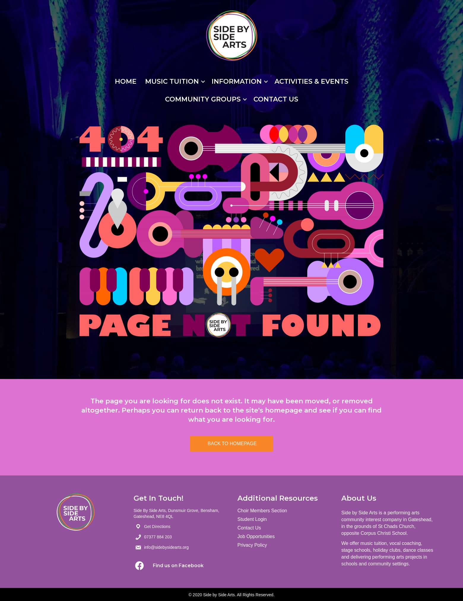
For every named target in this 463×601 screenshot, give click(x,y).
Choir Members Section (262, 510)
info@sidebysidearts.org (166, 547)
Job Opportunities (256, 536)
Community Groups (203, 99)
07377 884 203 (158, 537)
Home (126, 81)
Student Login (252, 519)
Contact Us (275, 99)
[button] (139, 566)
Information (237, 81)
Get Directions (157, 526)
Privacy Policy (252, 545)
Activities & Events (311, 81)
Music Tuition (172, 81)
